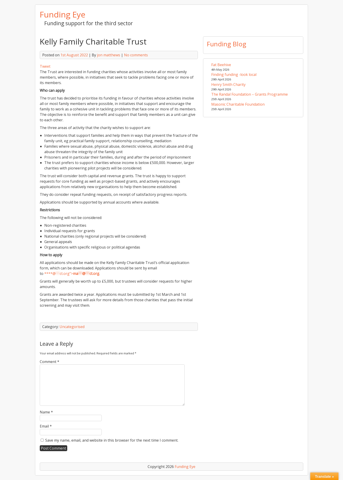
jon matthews (108, 54)
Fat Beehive (221, 64)
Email (46, 426)
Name (46, 412)
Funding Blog (226, 44)
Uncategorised (72, 326)
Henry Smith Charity (228, 84)
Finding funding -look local (233, 74)
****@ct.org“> (71, 273)
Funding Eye (62, 14)
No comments (136, 54)
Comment (49, 361)
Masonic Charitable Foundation (238, 104)
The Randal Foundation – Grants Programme (249, 94)
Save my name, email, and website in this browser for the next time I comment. (111, 440)
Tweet (45, 66)
